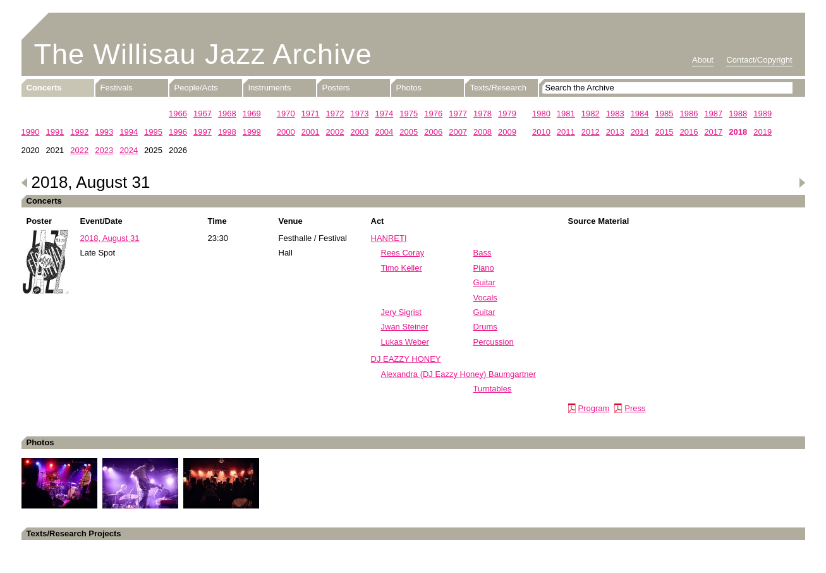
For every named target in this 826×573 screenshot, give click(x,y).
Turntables (492, 388)
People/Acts (196, 87)
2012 (590, 132)
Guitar (484, 282)
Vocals (485, 297)
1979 (507, 113)
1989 (762, 113)
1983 (615, 113)
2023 (104, 150)
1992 (79, 132)
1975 (408, 113)
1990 (30, 132)
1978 (482, 113)
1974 (384, 113)
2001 (310, 132)
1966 (178, 113)
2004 (384, 132)
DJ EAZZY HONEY (406, 359)
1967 (202, 113)
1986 (688, 113)
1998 (227, 132)
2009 (507, 132)
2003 (359, 132)
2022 (79, 150)
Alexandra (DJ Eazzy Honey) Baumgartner (459, 374)
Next (802, 183)
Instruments (269, 87)
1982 (590, 113)
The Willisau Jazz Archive (203, 54)
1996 (178, 132)
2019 (762, 132)
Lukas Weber (405, 342)
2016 (688, 132)
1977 (458, 113)
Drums (485, 326)
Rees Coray (403, 252)
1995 (153, 132)
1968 (227, 113)
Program (594, 408)
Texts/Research (498, 87)
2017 (713, 132)
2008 (482, 132)
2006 (433, 132)
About (703, 60)
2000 (286, 132)
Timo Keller (401, 268)
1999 (252, 132)
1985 (664, 113)
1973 (359, 113)
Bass (482, 252)
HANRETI (389, 238)
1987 (713, 113)
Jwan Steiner (404, 326)
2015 (664, 132)
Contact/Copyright (759, 60)
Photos (409, 87)
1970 (286, 113)
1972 (335, 113)
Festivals (116, 87)
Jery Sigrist (401, 312)
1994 (128, 132)
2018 (738, 132)
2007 (458, 132)
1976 (433, 113)
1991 (55, 132)
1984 (640, 113)
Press (634, 408)
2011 (566, 132)
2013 (615, 132)
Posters (336, 87)
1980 (541, 113)
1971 (310, 113)
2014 (640, 132)
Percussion (493, 342)
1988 (738, 113)
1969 (252, 113)
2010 (541, 132)
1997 (202, 132)
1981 (566, 113)
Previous (24, 183)
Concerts (44, 87)
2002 (335, 132)
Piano (483, 268)
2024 (128, 150)
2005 (408, 132)
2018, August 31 (110, 238)
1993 (104, 132)
